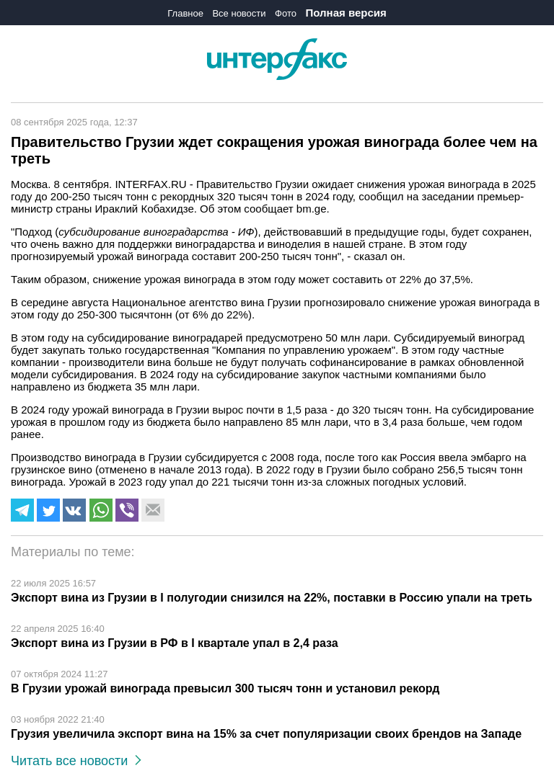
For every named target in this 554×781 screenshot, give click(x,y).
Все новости (238, 13)
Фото (285, 13)
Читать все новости (76, 761)
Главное (185, 13)
